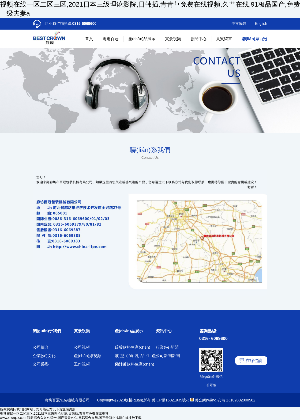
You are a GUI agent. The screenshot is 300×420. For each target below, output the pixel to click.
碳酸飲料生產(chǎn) (132, 347)
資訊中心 (164, 331)
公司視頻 (82, 347)
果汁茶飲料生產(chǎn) (134, 364)
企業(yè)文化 (44, 356)
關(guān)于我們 (47, 331)
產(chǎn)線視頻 (87, 356)
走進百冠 (111, 39)
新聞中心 (198, 39)
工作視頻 (82, 364)
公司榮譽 (41, 364)
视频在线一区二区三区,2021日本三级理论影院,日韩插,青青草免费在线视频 (54, 413)
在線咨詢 (254, 360)
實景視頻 (173, 39)
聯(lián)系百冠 (254, 39)
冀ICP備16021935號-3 (170, 400)
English (261, 24)
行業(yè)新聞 (167, 347)
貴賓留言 (224, 39)
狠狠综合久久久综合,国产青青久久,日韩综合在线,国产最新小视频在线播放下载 (84, 418)
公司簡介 (41, 347)
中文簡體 (239, 24)
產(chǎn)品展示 (142, 39)
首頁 (89, 39)
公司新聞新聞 (168, 356)
